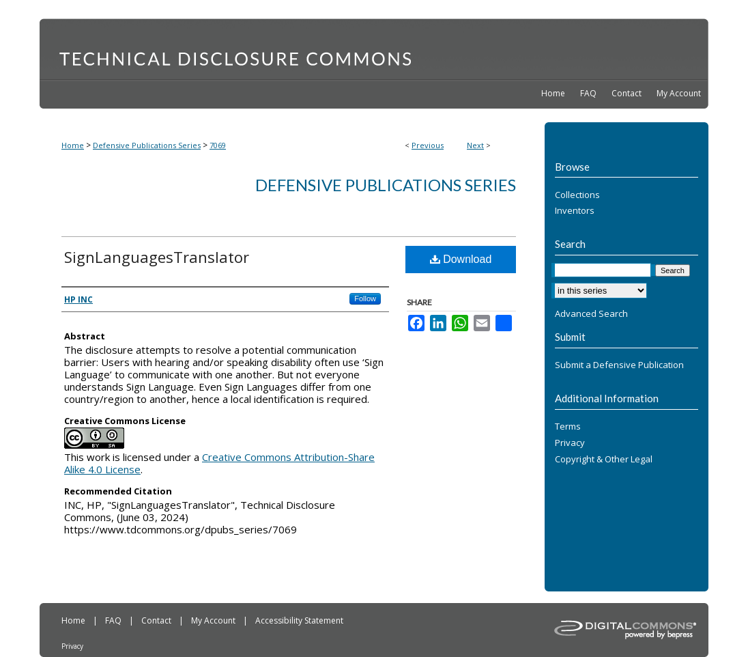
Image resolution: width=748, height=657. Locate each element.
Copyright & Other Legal (603, 459)
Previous (428, 145)
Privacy (570, 443)
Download (461, 259)
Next (475, 145)
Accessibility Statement (299, 620)
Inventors (574, 211)
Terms (568, 426)
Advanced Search (591, 313)
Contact (157, 620)
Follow (365, 298)
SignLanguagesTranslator (156, 257)
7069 (218, 145)
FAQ (114, 620)
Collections (577, 195)
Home (72, 145)
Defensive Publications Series (147, 145)
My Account (214, 620)
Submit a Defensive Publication (619, 365)
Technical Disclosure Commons (374, 48)
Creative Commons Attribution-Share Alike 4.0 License (219, 463)
